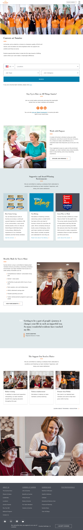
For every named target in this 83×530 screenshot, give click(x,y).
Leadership (6, 497)
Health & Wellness (46, 494)
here (30, 84)
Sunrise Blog (46, 487)
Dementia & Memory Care (48, 501)
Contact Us (6, 515)
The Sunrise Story (7, 490)
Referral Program (7, 511)
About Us (6, 487)
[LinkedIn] (17, 521)
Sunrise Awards (7, 504)
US (8, 66)
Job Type (9, 73)
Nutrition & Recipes (47, 490)
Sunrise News (45, 508)
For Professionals (68, 487)
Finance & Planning (47, 504)
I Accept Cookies (63, 526)
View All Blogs (46, 511)
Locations (5, 501)
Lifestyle (44, 497)
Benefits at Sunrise (27, 494)
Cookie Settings (44, 526)
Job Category (48, 73)
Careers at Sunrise (29, 487)
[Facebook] (5, 521)
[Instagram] (11, 521)
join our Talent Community (39, 112)
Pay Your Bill (6, 508)
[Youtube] (23, 521)
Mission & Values (7, 494)
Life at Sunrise (26, 490)
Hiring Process (26, 497)
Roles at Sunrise (26, 501)
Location (20, 66)
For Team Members (27, 504)
